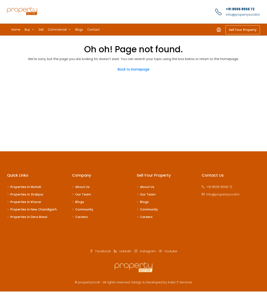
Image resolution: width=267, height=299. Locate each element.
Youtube (168, 251)
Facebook (101, 251)
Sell (41, 29)
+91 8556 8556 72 (240, 9)
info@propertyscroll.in (243, 14)
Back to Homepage (133, 69)
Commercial (59, 29)
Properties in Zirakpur (27, 194)
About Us (82, 187)
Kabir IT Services (180, 282)
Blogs (79, 29)
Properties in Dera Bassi (28, 217)
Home (15, 29)
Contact (93, 29)
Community (84, 209)
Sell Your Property (242, 30)
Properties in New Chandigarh (33, 209)
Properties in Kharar (25, 202)
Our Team (83, 194)
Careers (81, 217)
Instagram (145, 251)
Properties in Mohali (25, 187)
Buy (29, 29)
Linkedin (123, 251)
